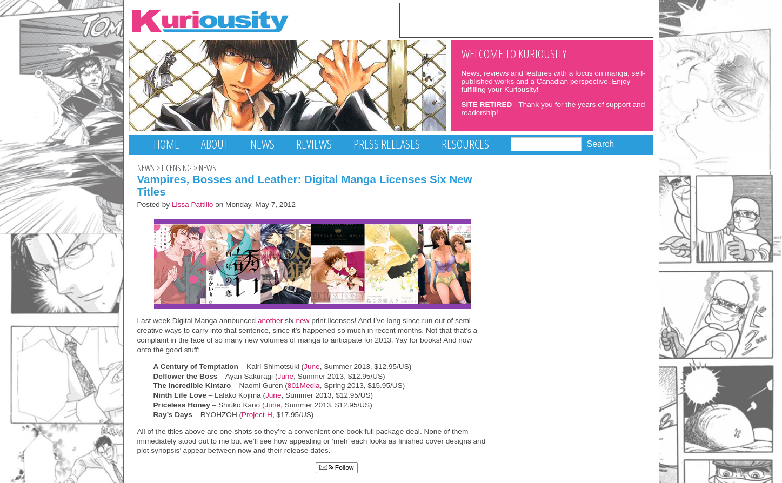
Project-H (257, 415)
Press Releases (386, 144)
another (270, 321)
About (215, 144)
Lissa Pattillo (192, 204)
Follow (336, 468)
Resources (465, 144)
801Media (304, 385)
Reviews (314, 144)
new (302, 321)
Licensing (177, 168)
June (312, 367)
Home (166, 144)
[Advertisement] (526, 19)
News (262, 144)
